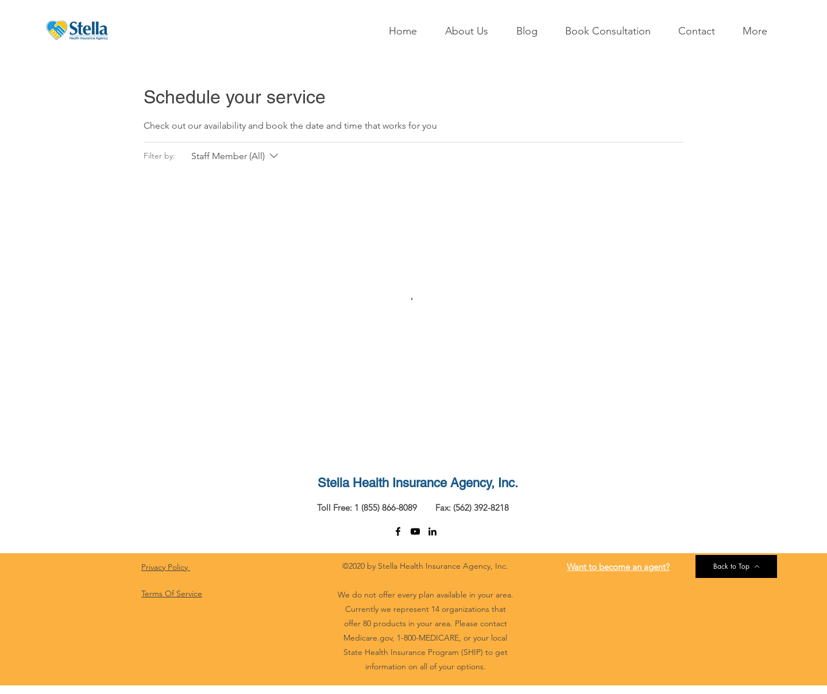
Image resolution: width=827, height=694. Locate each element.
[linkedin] (432, 531)
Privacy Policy (165, 567)
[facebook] (398, 531)
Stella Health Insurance (382, 483)
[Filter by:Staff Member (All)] (236, 156)
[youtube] (415, 531)
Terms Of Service (171, 593)
